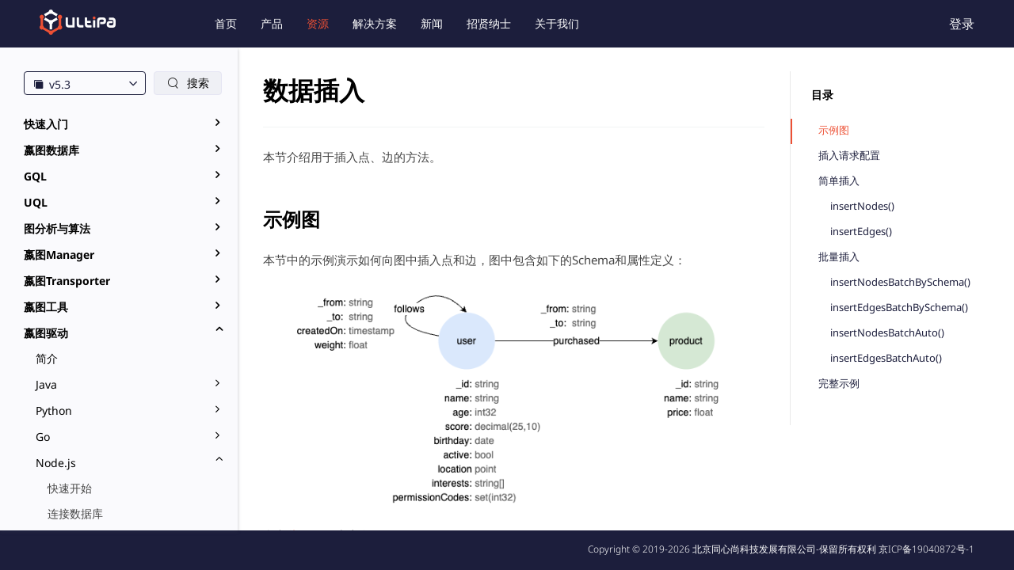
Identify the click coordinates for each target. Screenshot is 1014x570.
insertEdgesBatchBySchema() (899, 307)
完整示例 (839, 383)
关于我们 (557, 23)
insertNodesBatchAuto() (887, 333)
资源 (318, 23)
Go (43, 436)
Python (54, 410)
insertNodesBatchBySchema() (900, 282)
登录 (961, 23)
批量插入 (839, 257)
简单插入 (839, 181)
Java (46, 384)
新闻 (432, 23)
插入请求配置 (849, 155)
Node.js (56, 462)
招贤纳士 (489, 23)
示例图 (833, 130)
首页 (226, 23)
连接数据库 (75, 513)
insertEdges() (861, 231)
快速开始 (70, 488)
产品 (272, 23)
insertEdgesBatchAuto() (886, 358)
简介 (47, 358)
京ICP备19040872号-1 (926, 549)
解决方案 (375, 23)
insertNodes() (862, 206)
